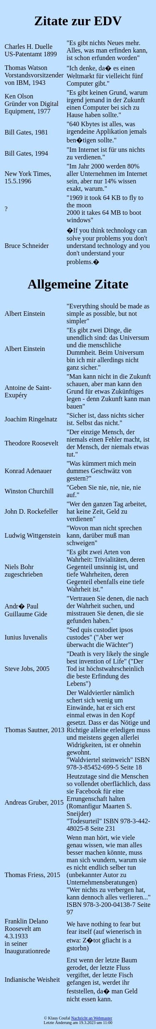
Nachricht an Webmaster (91, 1018)
